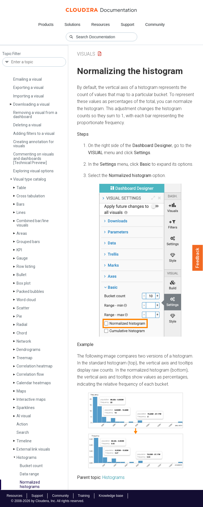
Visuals (86, 54)
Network (24, 341)
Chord (22, 333)
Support (127, 24)
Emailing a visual (27, 79)
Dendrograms (28, 349)
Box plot (24, 283)
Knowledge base (111, 496)
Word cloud (26, 300)
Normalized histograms (30, 484)
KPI (19, 250)
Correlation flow (30, 374)
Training (84, 496)
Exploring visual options (33, 171)
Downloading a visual (31, 104)
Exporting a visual (28, 87)
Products (45, 24)
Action (22, 424)
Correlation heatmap (35, 366)
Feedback (197, 258)
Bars (20, 204)
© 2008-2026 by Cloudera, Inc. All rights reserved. (47, 501)
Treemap (24, 358)
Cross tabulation (31, 196)
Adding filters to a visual (33, 133)
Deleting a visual (27, 125)
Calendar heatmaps (34, 383)
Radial (22, 324)
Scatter (23, 308)
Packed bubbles (30, 291)
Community (155, 24)
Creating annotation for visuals (33, 144)
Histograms (27, 457)
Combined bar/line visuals (33, 223)
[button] (140, 260)
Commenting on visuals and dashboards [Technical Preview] (33, 158)
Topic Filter (11, 54)
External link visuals (33, 449)
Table (21, 188)
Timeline (24, 441)
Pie (19, 316)
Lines (21, 212)
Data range (29, 474)
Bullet (21, 274)
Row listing (26, 266)
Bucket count (31, 466)
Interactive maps (31, 399)
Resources (100, 24)
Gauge (22, 258)
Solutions (72, 24)
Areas (22, 233)
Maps (21, 391)
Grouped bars (28, 241)
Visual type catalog (29, 179)
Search (23, 432)
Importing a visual (28, 96)
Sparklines (26, 407)
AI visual (24, 416)
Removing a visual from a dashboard (35, 114)
